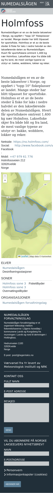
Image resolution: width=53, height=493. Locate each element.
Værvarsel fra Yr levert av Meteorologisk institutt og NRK (25, 364)
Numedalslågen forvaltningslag (25, 302)
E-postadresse (14, 459)
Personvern (14, 470)
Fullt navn (11, 381)
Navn (7, 449)
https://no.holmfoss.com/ (31, 141)
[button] (5, 176)
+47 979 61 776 (21, 156)
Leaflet (23, 256)
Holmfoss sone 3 (14, 283)
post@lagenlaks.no (22, 355)
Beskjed (9, 401)
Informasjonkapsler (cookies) (27, 474)
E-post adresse (15, 391)
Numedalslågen (19, 4)
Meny (42, 2)
